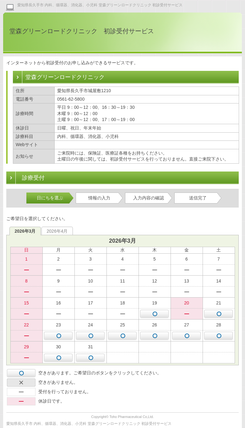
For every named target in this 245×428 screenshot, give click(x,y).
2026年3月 (25, 231)
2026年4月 (57, 231)
